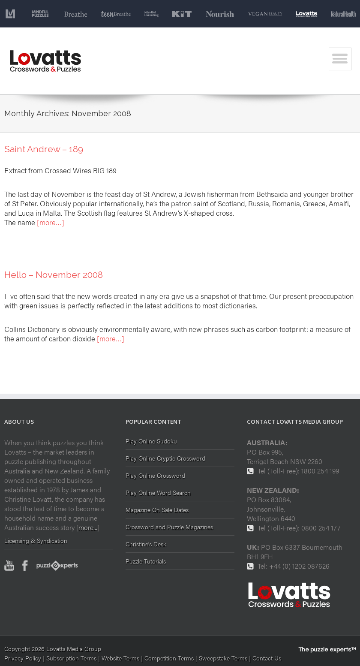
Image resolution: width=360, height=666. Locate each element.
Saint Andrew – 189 (43, 149)
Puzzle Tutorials (146, 561)
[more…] (50, 222)
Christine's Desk (146, 543)
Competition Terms (169, 658)
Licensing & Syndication (35, 540)
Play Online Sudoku (151, 441)
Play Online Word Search (158, 492)
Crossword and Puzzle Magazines (169, 526)
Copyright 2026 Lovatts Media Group (52, 648)
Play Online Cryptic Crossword (165, 458)
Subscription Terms (71, 658)
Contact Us (266, 658)
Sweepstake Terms (224, 658)
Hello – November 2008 (53, 274)
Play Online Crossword (155, 475)
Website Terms (120, 658)
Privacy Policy (22, 658)
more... (87, 527)
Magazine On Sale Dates (157, 509)
